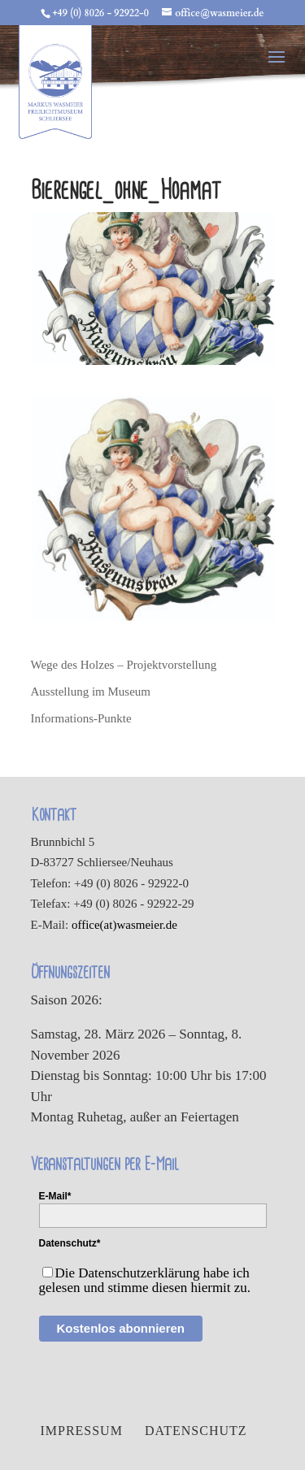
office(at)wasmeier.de (124, 924)
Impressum (81, 1430)
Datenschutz (196, 1430)
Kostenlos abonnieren (121, 1328)
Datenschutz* (70, 1243)
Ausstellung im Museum (91, 691)
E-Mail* (55, 1196)
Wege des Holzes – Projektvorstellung (124, 664)
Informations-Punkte (81, 718)
